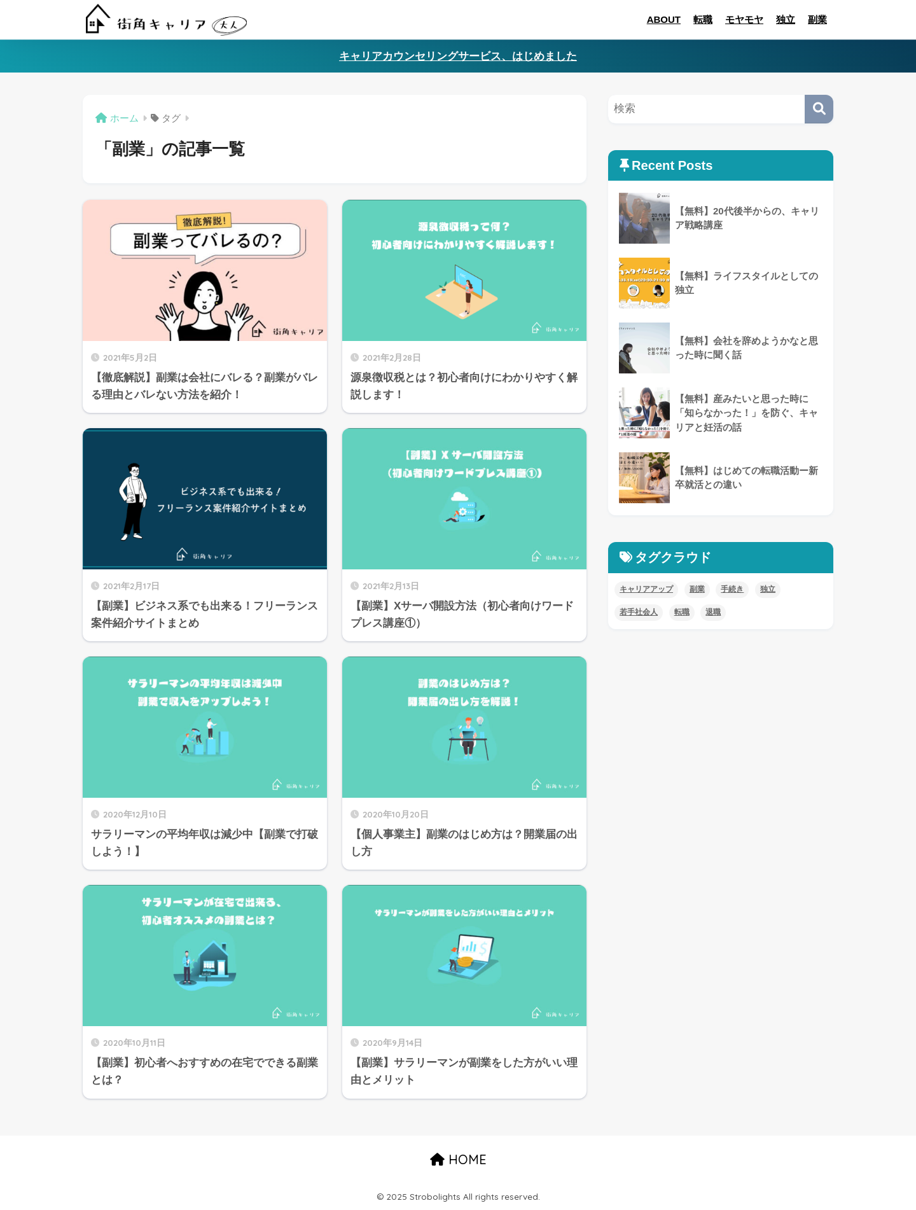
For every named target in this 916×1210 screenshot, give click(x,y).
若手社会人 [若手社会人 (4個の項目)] (639, 612)
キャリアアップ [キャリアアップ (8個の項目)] (646, 589)
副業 (817, 19)
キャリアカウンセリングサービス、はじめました (458, 56)
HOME (458, 1159)
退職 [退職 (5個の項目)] (713, 612)
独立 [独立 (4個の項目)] (767, 589)
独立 (785, 19)
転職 (702, 19)
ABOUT (664, 19)
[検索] (819, 109)
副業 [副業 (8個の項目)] (697, 589)
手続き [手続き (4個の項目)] (732, 589)
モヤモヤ (744, 19)
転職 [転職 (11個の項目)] (682, 612)
